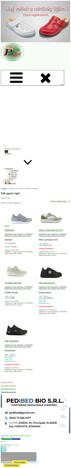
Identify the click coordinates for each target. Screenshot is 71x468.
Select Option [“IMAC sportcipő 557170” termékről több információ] (61, 236)
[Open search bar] (5, 147)
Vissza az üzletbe (19, 462)
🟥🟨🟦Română (10, 183)
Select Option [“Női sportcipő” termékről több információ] (27, 346)
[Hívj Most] (15, 439)
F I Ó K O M (9, 180)
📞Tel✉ (7, 181)
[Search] (6, 151)
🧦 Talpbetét (13, 176)
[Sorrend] (60, 201)
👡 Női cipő (12, 172)
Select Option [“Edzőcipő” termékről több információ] (27, 236)
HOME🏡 (8, 154)
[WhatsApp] (6, 439)
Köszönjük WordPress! (24, 435)
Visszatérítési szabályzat (8, 392)
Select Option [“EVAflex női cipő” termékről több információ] (27, 288)
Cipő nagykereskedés (7, 64)
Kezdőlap (4, 188)
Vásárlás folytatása (11, 465)
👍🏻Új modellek (13, 170)
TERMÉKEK (23, 169)
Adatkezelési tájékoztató (8, 435)
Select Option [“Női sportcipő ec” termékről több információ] (61, 288)
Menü (32, 77)
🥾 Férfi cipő (13, 174)
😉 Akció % (12, 178)
